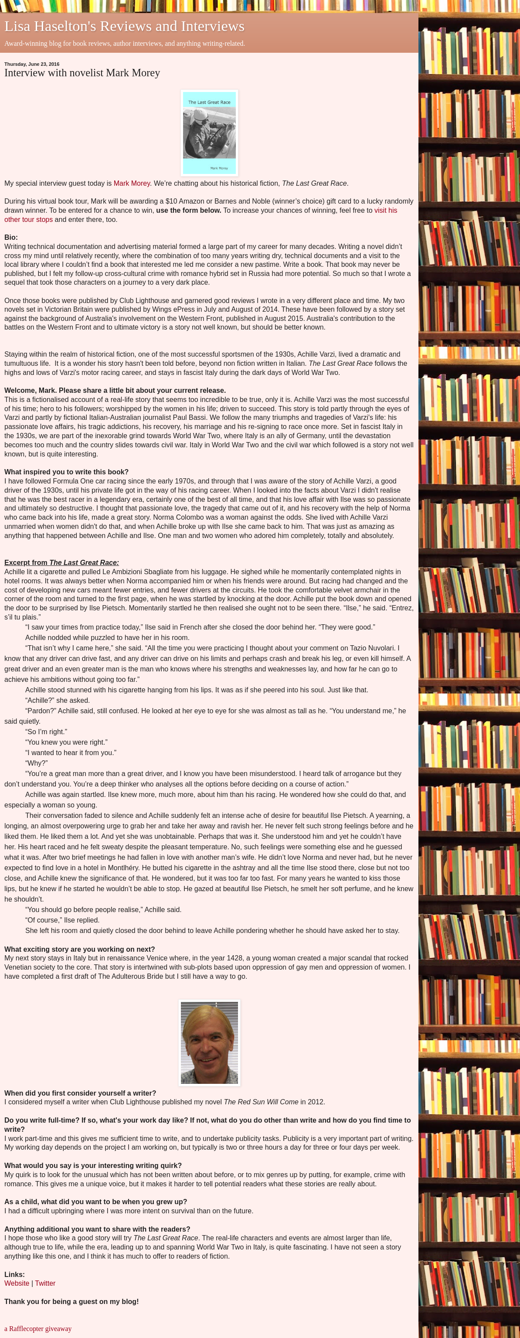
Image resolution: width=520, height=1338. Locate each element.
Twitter (46, 1283)
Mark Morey (132, 183)
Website (17, 1283)
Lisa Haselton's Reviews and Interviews (124, 25)
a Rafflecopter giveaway (37, 1328)
